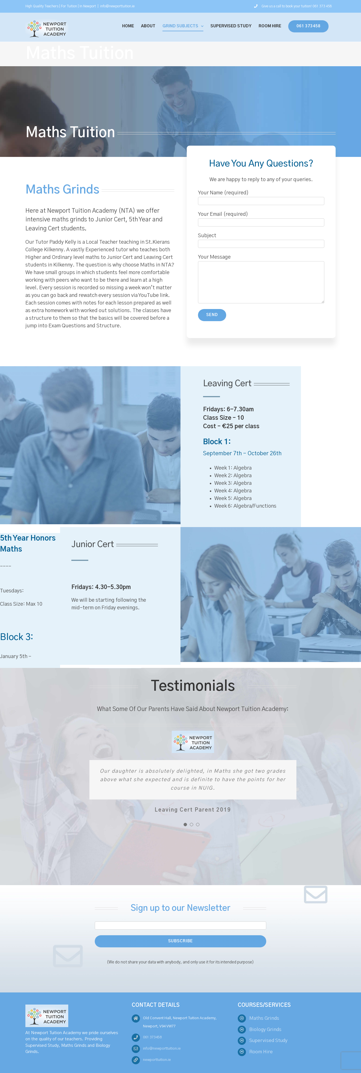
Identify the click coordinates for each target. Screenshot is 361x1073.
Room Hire (261, 1051)
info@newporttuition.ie (117, 6)
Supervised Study (268, 1040)
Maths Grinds (264, 1018)
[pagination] (185, 824)
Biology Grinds (265, 1029)
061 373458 (152, 1037)
